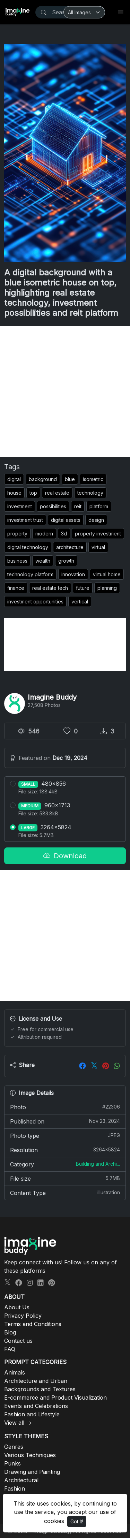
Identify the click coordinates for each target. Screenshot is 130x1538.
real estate (57, 493)
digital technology (27, 547)
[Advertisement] (65, 391)
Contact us (18, 1340)
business (17, 561)
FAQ (9, 1349)
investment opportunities (35, 601)
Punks (12, 1463)
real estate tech (50, 588)
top (33, 493)
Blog (10, 1332)
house (14, 493)
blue (70, 479)
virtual (98, 547)
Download (65, 856)
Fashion (14, 1488)
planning (107, 588)
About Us (16, 1307)
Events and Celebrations (36, 1405)
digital (14, 479)
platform (98, 506)
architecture (70, 547)
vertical (79, 601)
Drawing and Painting (32, 1471)
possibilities (53, 506)
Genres (13, 1446)
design (96, 520)
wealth (42, 561)
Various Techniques (30, 1455)
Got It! (76, 1521)
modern (44, 533)
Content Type (65, 1192)
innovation (73, 574)
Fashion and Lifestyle (32, 1414)
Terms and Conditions (32, 1323)
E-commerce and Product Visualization (55, 1397)
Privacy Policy (23, 1315)
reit (77, 506)
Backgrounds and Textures (40, 1389)
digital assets (65, 520)
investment (19, 506)
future (82, 588)
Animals (14, 1372)
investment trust (25, 520)
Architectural (21, 1480)
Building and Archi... (98, 1164)
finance (15, 588)
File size (65, 1178)
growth (66, 561)
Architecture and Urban (35, 1380)
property (17, 533)
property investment (98, 533)
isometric (93, 479)
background (43, 479)
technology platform (30, 574)
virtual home (107, 574)
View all (14, 1422)
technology (90, 493)
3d (64, 533)
